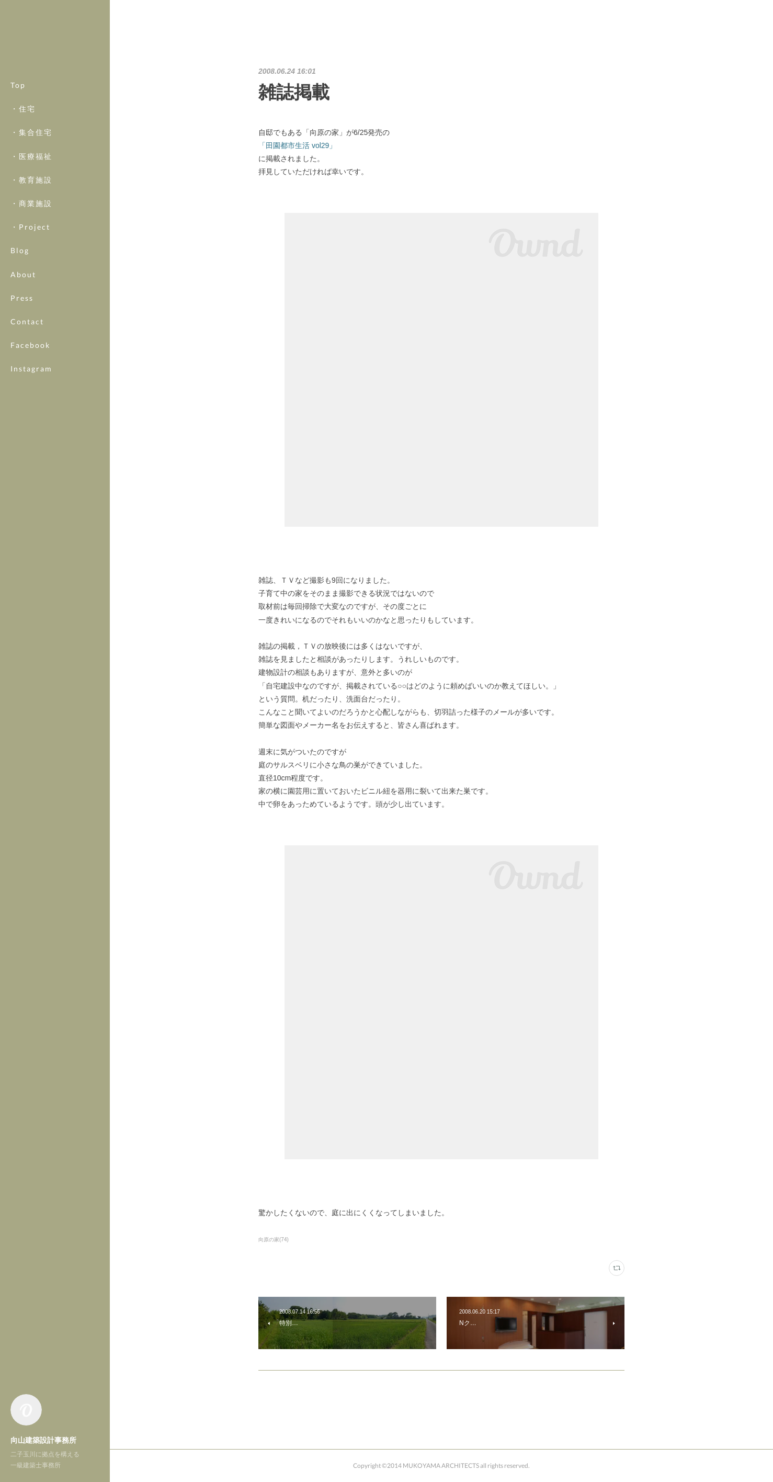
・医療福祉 (31, 156)
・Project (30, 226)
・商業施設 (31, 203)
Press (21, 297)
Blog (19, 250)
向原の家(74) (273, 1239)
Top (18, 85)
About (23, 274)
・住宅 (23, 108)
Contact (27, 321)
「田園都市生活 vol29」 (297, 145)
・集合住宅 (31, 132)
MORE (23, 345)
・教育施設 (31, 179)
